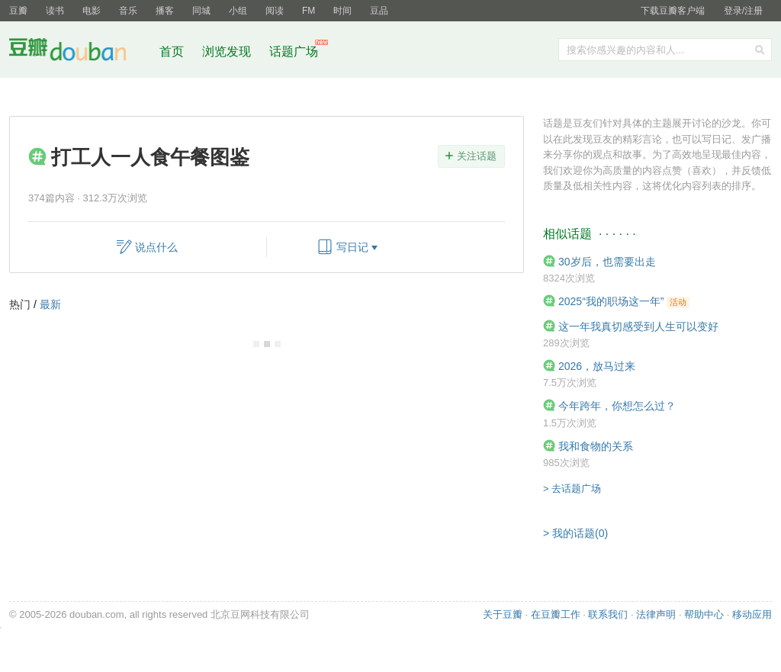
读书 (55, 10)
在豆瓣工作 (555, 614)
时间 (342, 10)
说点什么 (156, 247)
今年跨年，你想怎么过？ (617, 406)
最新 (50, 304)
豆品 (379, 10)
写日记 (352, 247)
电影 (91, 10)
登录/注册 (743, 10)
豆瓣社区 (79, 52)
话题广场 (293, 51)
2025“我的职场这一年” (611, 301)
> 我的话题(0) (575, 533)
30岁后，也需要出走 (607, 262)
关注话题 (477, 156)
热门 (20, 304)
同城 (201, 10)
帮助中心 (704, 614)
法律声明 (656, 614)
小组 (238, 10)
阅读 (274, 10)
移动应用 (752, 614)
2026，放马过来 (596, 366)
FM (308, 10)
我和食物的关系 (595, 446)
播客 (165, 10)
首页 (171, 51)
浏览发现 (228, 51)
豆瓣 (18, 10)
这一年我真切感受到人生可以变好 (638, 326)
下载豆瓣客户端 (673, 10)
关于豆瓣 (502, 614)
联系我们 (608, 614)
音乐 (128, 10)
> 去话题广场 (572, 488)
